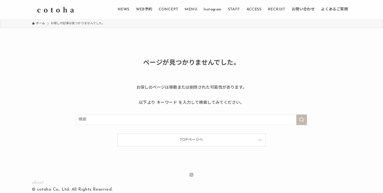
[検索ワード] (191, 119)
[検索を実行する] (301, 119)
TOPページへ (191, 140)
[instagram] (191, 175)
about (38, 182)
